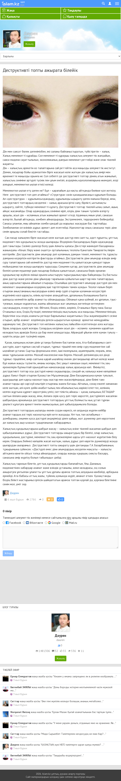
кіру (69, 517)
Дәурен (11, 493)
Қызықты (13, 16)
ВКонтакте (36, 522)
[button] (60, 499)
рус (23, 4)
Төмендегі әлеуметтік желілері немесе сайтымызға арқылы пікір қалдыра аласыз (55, 518)
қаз (23, 2)
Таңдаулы (74, 10)
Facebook (15, 522)
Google (56, 522)
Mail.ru (73, 522)
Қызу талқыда (77, 16)
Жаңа (10, 10)
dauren (60, 640)
